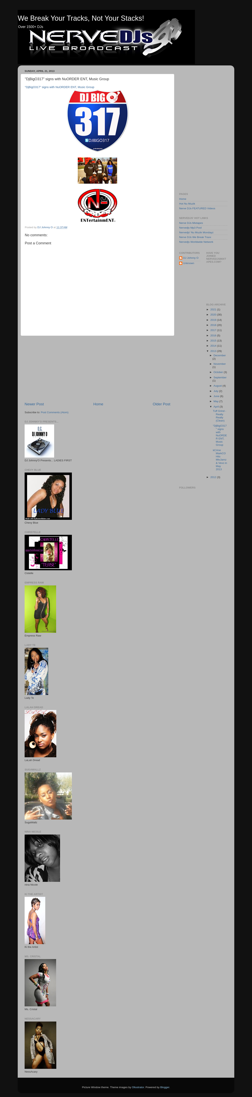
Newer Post (34, 404)
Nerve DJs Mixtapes (191, 222)
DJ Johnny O (190, 257)
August (218, 385)
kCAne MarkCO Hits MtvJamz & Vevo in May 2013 (220, 460)
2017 (213, 330)
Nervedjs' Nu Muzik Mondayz (196, 232)
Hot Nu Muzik (187, 203)
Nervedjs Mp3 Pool (190, 227)
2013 (213, 351)
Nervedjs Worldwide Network (196, 241)
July (216, 391)
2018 (213, 325)
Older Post (161, 404)
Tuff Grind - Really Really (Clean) (219, 415)
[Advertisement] (97, 368)
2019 (213, 319)
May (216, 401)
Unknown (188, 263)
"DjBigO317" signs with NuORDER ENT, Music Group (59, 87)
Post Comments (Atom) (55, 412)
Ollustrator (138, 1087)
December (220, 355)
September (220, 377)
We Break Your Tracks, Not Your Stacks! (81, 18)
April (217, 406)
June (217, 396)
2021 (213, 309)
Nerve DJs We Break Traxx (195, 237)
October (219, 372)
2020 (213, 314)
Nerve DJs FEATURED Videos (197, 208)
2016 (213, 335)
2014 (213, 345)
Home (98, 404)
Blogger (164, 1087)
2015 (213, 340)
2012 (213, 477)
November (220, 363)
